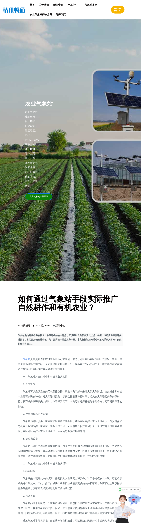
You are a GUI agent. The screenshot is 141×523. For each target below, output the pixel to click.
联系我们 (58, 14)
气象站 (26, 359)
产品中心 (66, 4)
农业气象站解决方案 (39, 14)
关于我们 (41, 4)
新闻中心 (53, 4)
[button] (38, 196)
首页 (30, 4)
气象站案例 (83, 4)
